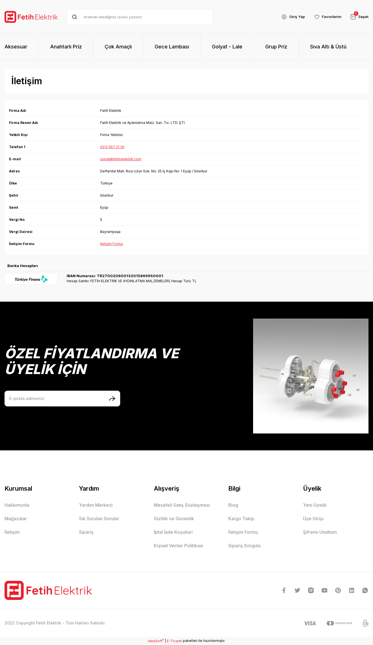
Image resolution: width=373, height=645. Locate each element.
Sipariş (86, 532)
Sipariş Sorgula (244, 545)
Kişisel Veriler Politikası (178, 545)
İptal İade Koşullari (173, 532)
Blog (233, 505)
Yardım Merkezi (96, 505)
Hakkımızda (17, 505)
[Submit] (112, 398)
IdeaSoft (156, 641)
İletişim (12, 532)
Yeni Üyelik (315, 505)
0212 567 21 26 (112, 147)
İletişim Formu (111, 244)
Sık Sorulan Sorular (99, 518)
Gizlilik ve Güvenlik (174, 518)
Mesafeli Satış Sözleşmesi (182, 505)
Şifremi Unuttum (320, 532)
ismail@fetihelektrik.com (120, 159)
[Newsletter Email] (62, 398)
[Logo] (31, 17)
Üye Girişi (313, 518)
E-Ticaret (174, 641)
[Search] (140, 17)
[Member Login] (288, 17)
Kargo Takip (241, 518)
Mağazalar (16, 518)
